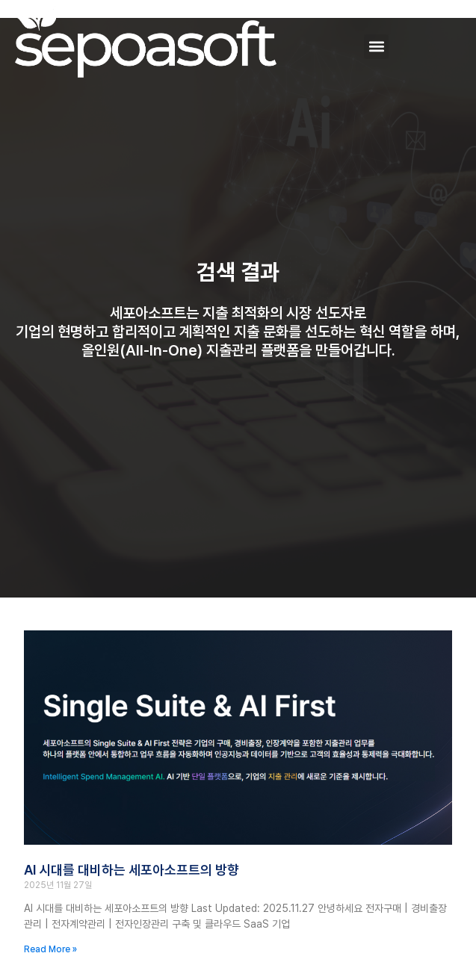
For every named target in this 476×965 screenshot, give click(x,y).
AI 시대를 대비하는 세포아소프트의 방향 (131, 870)
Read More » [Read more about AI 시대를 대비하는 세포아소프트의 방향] (50, 949)
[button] (376, 46)
